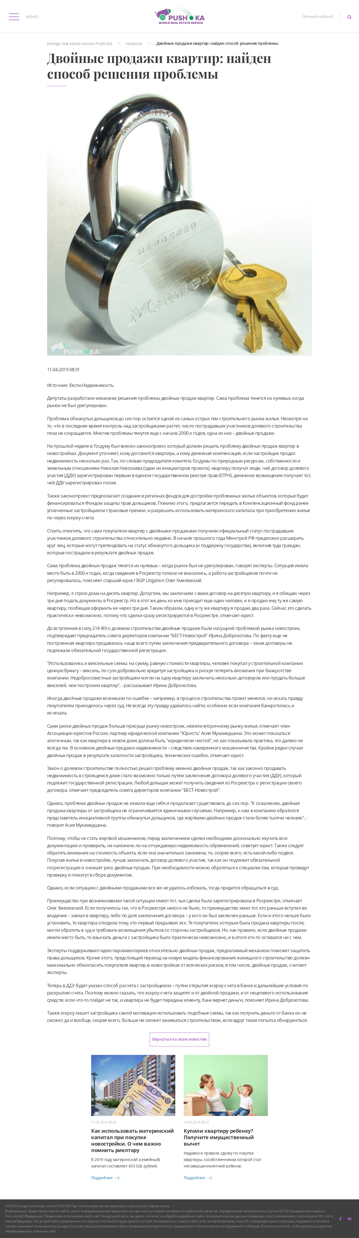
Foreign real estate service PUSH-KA (79, 44)
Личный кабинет (317, 16)
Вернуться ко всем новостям (179, 1039)
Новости (134, 44)
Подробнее (106, 1178)
